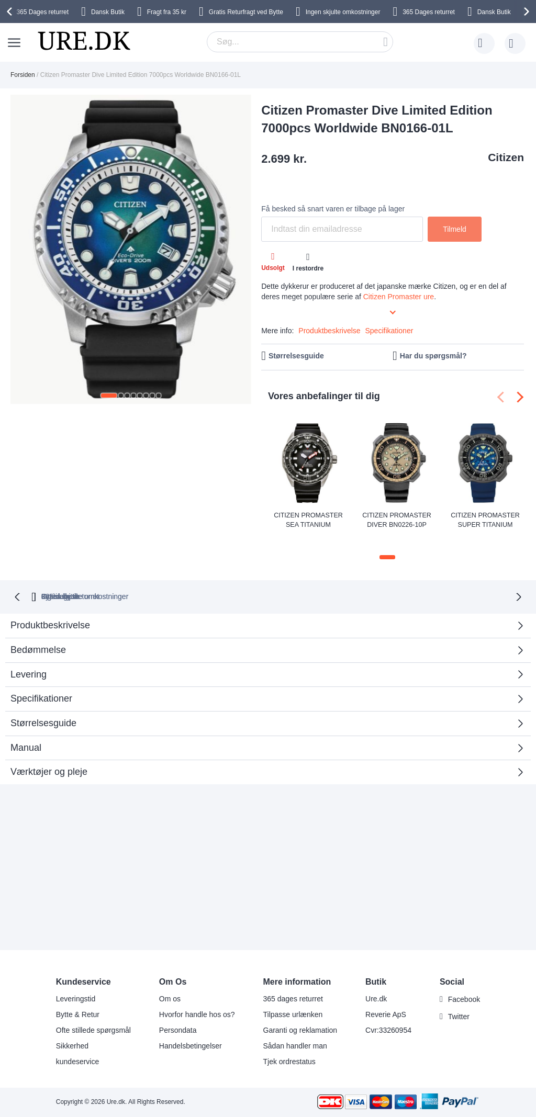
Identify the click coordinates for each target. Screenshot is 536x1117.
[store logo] (84, 40)
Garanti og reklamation (300, 1030)
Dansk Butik (108, 12)
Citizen (506, 157)
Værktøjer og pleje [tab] (48, 755)
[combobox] (300, 41)
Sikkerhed (72, 1046)
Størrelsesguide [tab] (43, 706)
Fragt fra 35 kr (166, 12)
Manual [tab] (25, 731)
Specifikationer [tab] (41, 682)
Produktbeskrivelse (329, 330)
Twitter (459, 1016)
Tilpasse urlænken (293, 1014)
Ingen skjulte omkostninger (343, 12)
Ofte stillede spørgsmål (93, 1030)
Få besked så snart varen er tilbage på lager (333, 209)
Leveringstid (76, 999)
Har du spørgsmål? (433, 356)
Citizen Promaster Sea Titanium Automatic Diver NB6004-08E (308, 520)
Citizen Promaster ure (398, 296)
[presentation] (11, 11)
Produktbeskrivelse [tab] (50, 609)
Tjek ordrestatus (289, 1061)
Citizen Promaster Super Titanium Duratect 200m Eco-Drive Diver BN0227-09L (484, 520)
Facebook (464, 999)
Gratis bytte (342, 580)
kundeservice (77, 1061)
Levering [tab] (28, 657)
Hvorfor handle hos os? (197, 1014)
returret (42, 12)
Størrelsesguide (296, 356)
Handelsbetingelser (190, 1046)
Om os (170, 999)
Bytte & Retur (77, 1014)
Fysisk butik (409, 580)
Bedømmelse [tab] (264, 636)
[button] (109, 395)
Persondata (178, 1030)
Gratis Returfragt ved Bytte (246, 12)
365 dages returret (293, 999)
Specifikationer (389, 330)
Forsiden (22, 74)
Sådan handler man (295, 1046)
